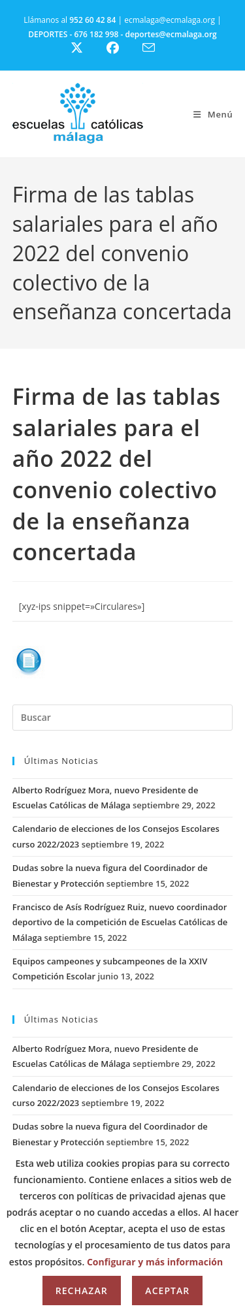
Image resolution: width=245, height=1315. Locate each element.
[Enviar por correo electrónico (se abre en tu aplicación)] (156, 47)
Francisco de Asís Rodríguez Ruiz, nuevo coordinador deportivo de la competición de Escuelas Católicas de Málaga (120, 922)
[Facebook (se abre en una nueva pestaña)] (121, 48)
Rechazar (82, 1290)
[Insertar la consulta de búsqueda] (122, 718)
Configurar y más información (155, 1262)
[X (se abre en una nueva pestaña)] (87, 48)
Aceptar (167, 1290)
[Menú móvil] (213, 114)
